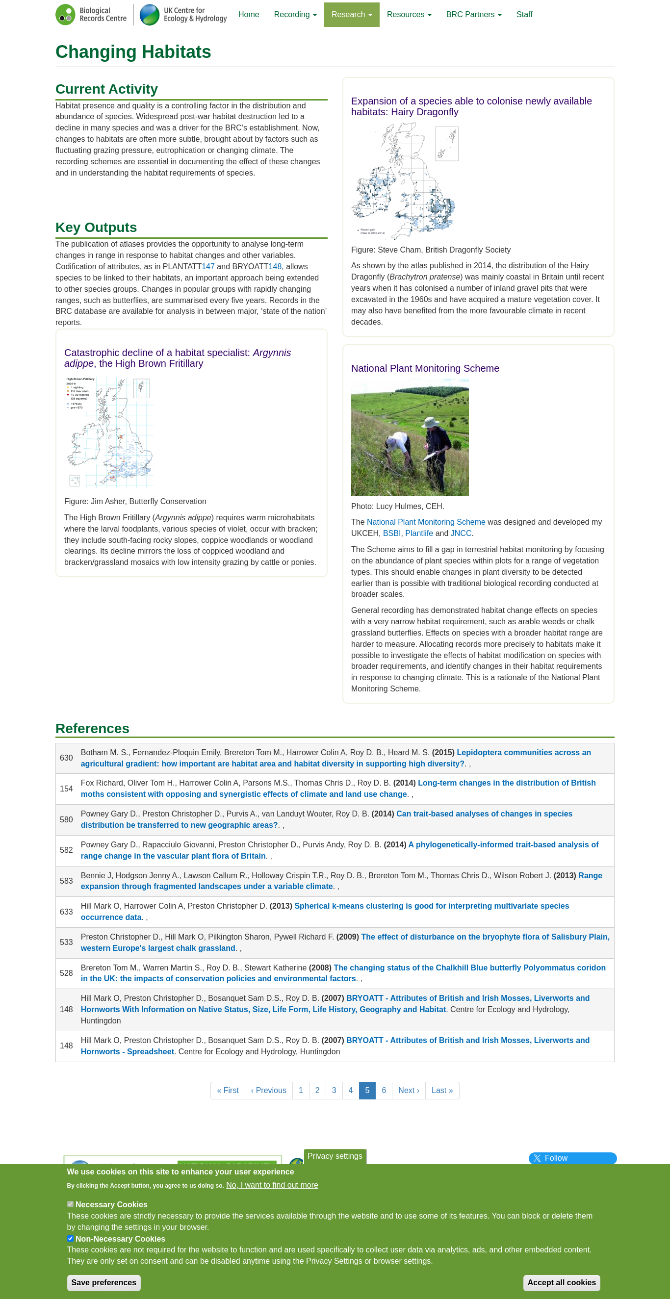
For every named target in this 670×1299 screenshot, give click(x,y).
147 (208, 266)
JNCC (461, 533)
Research (352, 14)
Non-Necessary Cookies (120, 1244)
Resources (409, 14)
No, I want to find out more (272, 1190)
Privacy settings (335, 1161)
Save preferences (104, 1288)
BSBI (392, 533)
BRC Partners (474, 14)
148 (275, 266)
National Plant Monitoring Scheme (426, 522)
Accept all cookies (562, 1288)
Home (248, 14)
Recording (295, 14)
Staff (524, 14)
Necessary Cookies (112, 1210)
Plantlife (419, 533)
